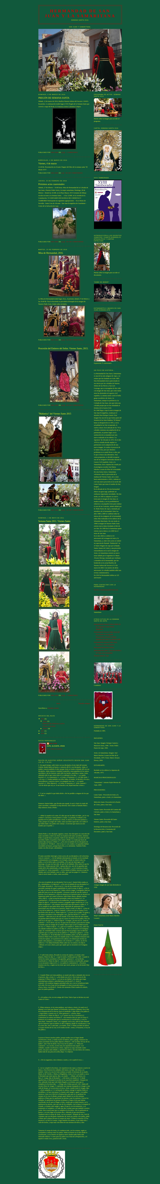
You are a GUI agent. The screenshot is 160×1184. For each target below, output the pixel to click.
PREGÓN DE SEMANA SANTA (53, 98)
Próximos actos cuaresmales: (51, 184)
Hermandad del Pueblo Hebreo (104, 647)
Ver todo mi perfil (55, 749)
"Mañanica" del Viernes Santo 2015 (54, 413)
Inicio (58, 703)
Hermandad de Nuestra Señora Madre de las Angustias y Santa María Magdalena (107, 626)
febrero (45, 728)
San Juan (53, 743)
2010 (43, 733)
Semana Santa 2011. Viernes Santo (54, 521)
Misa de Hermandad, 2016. (50, 253)
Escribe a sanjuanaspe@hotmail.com (106, 590)
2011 (43, 731)
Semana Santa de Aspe (101, 656)
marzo (45, 721)
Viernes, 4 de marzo (47, 163)
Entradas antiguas (84, 703)
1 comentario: (72, 152)
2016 (43, 719)
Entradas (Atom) (53, 708)
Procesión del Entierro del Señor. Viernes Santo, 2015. (63, 348)
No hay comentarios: (74, 173)
